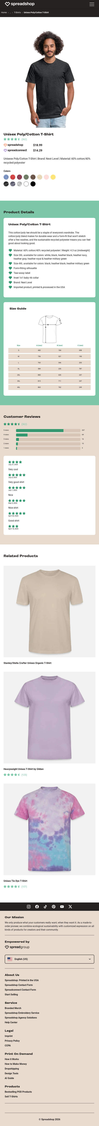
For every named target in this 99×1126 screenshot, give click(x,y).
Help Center (11, 1022)
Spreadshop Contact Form (19, 985)
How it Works (12, 1059)
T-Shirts (17, 12)
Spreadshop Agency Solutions (21, 1017)
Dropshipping (12, 1068)
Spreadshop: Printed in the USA (22, 980)
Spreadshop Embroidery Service (22, 1013)
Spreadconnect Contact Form (20, 989)
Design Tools (11, 1073)
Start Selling (11, 994)
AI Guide (9, 1078)
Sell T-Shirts (11, 1096)
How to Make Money (16, 1064)
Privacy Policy (12, 1040)
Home (4, 12)
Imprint (8, 1036)
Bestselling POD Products (18, 1091)
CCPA (8, 1045)
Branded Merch (13, 1008)
